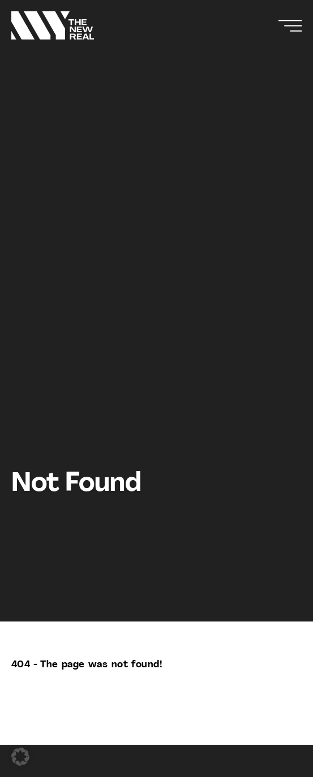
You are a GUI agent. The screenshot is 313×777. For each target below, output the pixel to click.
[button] (20, 756)
